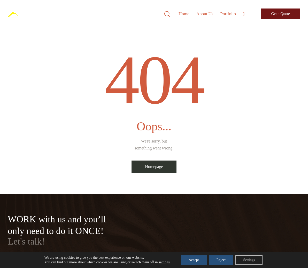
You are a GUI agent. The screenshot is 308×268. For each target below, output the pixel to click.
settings (164, 262)
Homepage (154, 166)
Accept (194, 260)
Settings (249, 260)
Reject (221, 260)
